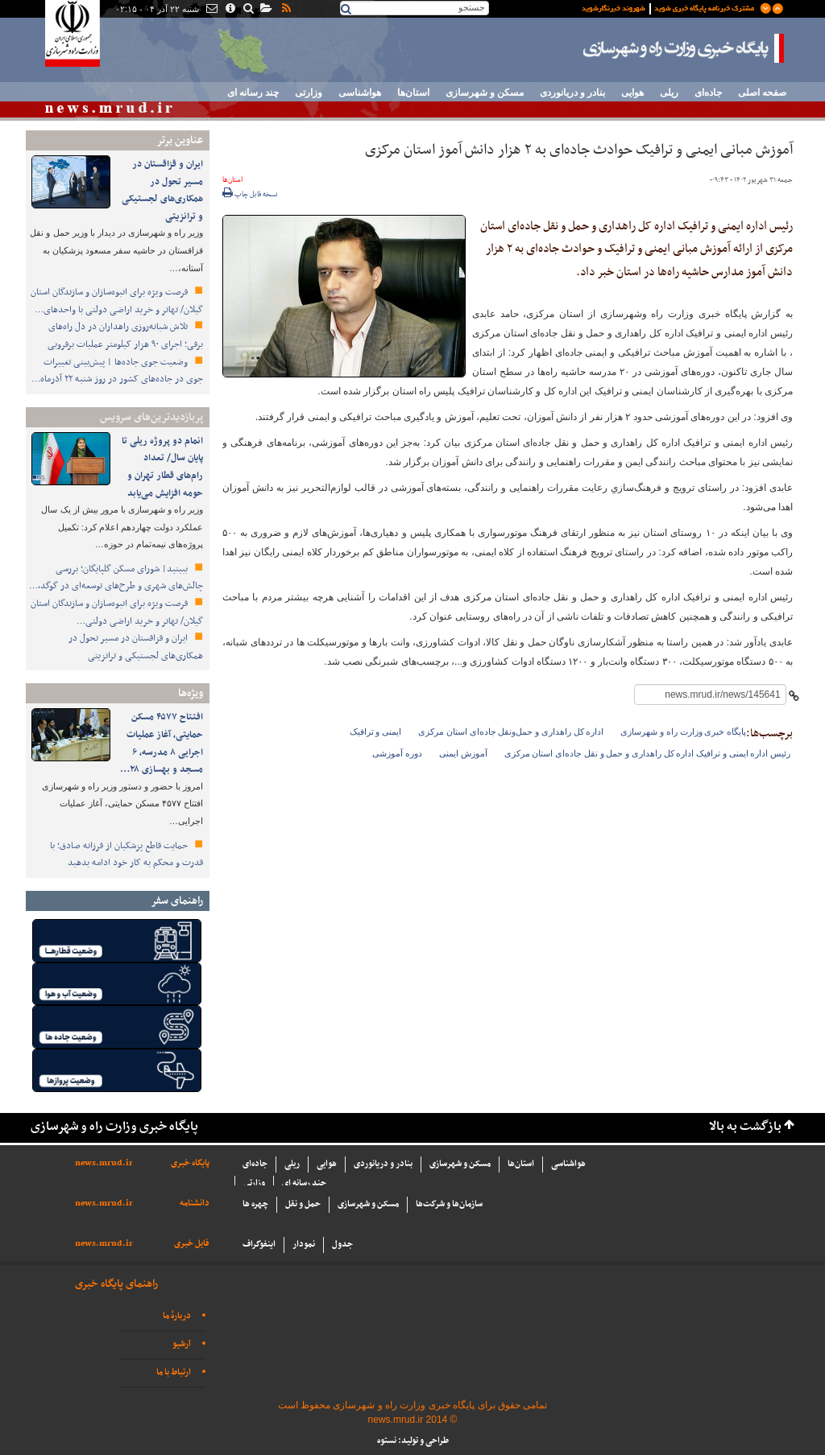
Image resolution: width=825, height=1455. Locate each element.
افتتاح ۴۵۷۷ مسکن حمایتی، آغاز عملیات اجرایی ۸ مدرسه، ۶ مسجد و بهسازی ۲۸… (161, 743)
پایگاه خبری (190, 1163)
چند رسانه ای (253, 92)
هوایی (632, 92)
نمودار (303, 1244)
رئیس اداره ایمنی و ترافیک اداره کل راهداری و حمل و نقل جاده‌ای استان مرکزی (647, 753)
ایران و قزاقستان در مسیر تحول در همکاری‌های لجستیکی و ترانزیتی (162, 190)
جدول (342, 1244)
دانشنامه (194, 1203)
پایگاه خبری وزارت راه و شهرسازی (684, 48)
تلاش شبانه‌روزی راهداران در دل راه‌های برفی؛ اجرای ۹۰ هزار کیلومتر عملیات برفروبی (125, 335)
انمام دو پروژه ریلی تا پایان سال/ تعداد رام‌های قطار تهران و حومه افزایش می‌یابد (162, 467)
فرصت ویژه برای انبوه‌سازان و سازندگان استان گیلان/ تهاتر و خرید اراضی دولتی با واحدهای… (117, 301)
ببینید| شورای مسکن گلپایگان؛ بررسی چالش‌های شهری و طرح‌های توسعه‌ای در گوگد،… (116, 578)
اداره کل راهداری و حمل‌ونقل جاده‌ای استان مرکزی (510, 731)
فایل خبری (191, 1243)
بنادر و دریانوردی (572, 92)
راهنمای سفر (177, 901)
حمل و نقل (303, 1204)
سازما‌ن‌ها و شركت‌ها (449, 1204)
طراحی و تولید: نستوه (413, 1441)
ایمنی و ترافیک (376, 731)
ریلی (669, 92)
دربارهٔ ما (177, 1316)
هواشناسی (359, 92)
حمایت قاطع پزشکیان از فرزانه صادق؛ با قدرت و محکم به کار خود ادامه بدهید (126, 855)
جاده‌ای (708, 92)
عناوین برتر (179, 140)
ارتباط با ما (173, 1372)
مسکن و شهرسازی (485, 92)
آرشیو (181, 1344)
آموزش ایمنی (463, 753)
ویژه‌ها (190, 693)
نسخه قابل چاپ (250, 194)
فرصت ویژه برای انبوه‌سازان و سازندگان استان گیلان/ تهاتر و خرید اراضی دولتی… (117, 612)
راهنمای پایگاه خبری (116, 1284)
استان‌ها (413, 92)
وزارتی (308, 92)
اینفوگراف (259, 1244)
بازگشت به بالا (745, 1127)
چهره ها (255, 1204)
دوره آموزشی (397, 753)
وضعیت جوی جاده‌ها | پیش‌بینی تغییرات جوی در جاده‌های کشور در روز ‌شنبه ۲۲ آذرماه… (117, 371)
